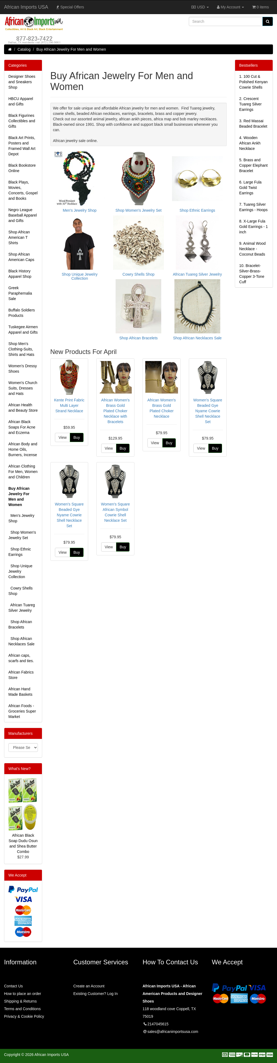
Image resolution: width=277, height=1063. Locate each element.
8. (253, 226)
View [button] (62, 437)
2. (250, 104)
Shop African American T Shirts (19, 237)
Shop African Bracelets (20, 624)
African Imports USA (26, 7)
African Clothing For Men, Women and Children (23, 471)
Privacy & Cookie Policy (24, 1016)
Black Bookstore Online (22, 168)
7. (253, 207)
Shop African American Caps (21, 257)
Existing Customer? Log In (95, 993)
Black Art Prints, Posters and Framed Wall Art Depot (21, 146)
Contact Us (13, 986)
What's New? (19, 768)
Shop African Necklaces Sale (21, 641)
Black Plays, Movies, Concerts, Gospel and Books (23, 190)
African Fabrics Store (21, 675)
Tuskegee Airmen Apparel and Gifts (23, 329)
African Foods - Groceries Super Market (22, 711)
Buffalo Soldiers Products (21, 313)
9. (252, 248)
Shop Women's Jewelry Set (22, 535)
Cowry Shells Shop (20, 591)
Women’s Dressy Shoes (22, 368)
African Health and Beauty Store (23, 408)
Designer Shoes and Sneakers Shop (21, 81)
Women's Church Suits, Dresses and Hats (22, 388)
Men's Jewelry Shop (21, 518)
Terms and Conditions (22, 1009)
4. (249, 143)
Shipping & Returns (20, 1001)
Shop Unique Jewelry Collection (20, 571)
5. (253, 165)
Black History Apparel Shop (19, 274)
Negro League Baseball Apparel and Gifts (22, 215)
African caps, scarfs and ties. (21, 658)
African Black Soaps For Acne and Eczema (21, 427)
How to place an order (22, 993)
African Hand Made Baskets (20, 692)
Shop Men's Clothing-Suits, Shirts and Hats (21, 349)
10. (251, 273)
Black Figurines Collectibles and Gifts (21, 120)
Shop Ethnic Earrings (19, 552)
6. (250, 187)
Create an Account (88, 986)
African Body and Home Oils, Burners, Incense (22, 449)
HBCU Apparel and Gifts (20, 101)
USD (200, 7)
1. (253, 81)
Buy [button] (76, 437)
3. (253, 123)
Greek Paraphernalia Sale (20, 293)
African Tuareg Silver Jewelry (21, 608)
